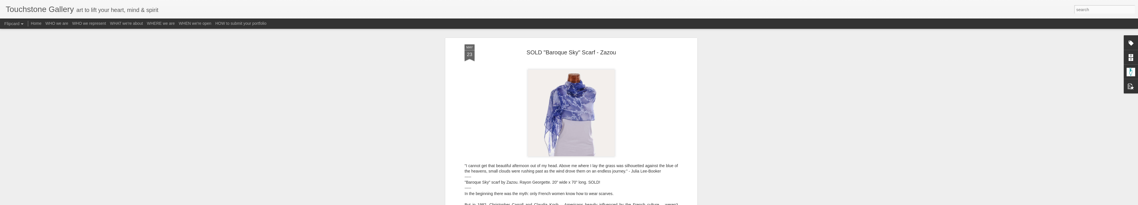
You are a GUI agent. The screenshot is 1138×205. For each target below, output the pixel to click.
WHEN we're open (195, 23)
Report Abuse (603, 202)
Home (36, 23)
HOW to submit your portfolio (241, 23)
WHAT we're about (126, 23)
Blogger (587, 202)
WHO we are (57, 23)
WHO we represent (89, 23)
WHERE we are (161, 23)
